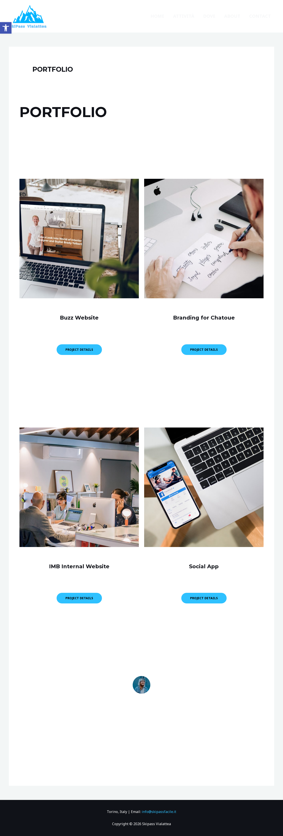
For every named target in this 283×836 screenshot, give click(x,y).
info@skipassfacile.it (159, 811)
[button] (5, 28)
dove (209, 16)
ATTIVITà (183, 16)
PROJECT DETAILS (79, 349)
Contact (260, 16)
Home (157, 16)
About (232, 16)
